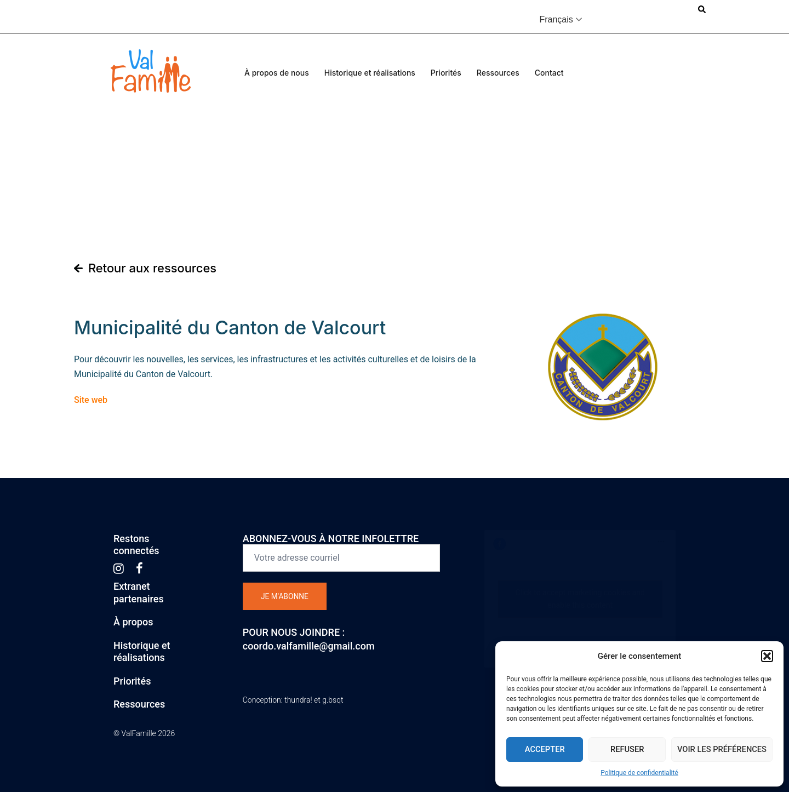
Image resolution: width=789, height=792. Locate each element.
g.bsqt (332, 700)
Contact (549, 72)
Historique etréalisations (141, 652)
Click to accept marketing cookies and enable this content (580, 598)
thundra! (298, 700)
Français (556, 19)
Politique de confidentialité (639, 773)
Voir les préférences (721, 749)
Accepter (544, 749)
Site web (90, 400)
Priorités (446, 72)
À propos (133, 622)
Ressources (498, 72)
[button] (767, 656)
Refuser (625, 749)
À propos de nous (276, 72)
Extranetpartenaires (138, 592)
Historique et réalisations (369, 72)
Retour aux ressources (153, 268)
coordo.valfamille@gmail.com (309, 646)
